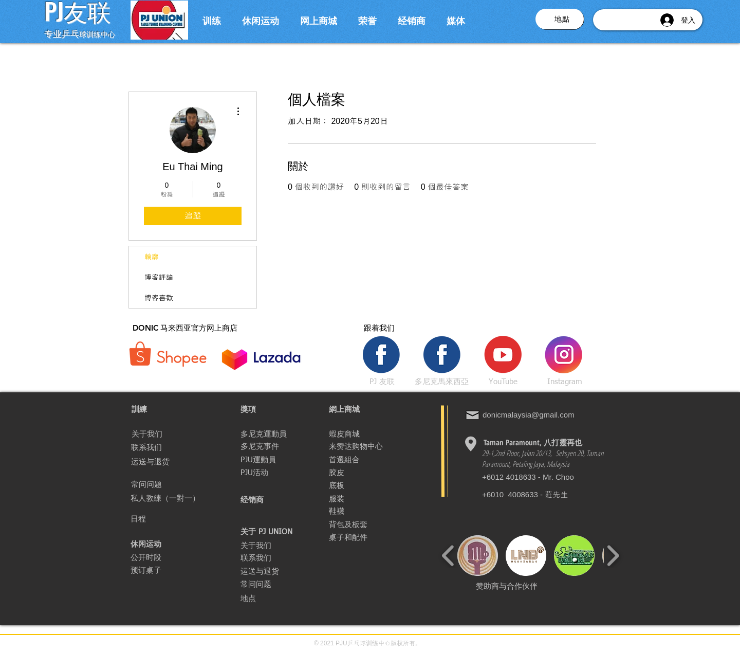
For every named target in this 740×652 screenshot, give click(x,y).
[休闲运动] (147, 544)
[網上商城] (365, 409)
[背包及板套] (352, 524)
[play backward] (448, 556)
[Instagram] (564, 381)
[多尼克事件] (262, 446)
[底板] (340, 485)
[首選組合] (369, 459)
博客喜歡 (158, 298)
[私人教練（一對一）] (173, 498)
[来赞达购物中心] (356, 446)
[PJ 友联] (381, 381)
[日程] (146, 519)
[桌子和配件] (364, 537)
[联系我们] (170, 447)
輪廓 (151, 256)
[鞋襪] (365, 511)
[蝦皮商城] (365, 434)
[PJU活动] (276, 472)
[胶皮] (365, 472)
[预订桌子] (155, 570)
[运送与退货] (167, 461)
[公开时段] (154, 557)
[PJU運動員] (260, 459)
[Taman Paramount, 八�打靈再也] (532, 442)
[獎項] (276, 409)
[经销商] (276, 500)
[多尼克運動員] (276, 434)
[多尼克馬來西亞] (441, 381)
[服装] (341, 498)
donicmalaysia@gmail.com (529, 414)
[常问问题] (167, 484)
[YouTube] (503, 381)
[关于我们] (168, 434)
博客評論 (158, 277)
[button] (211, 20)
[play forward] (612, 556)
